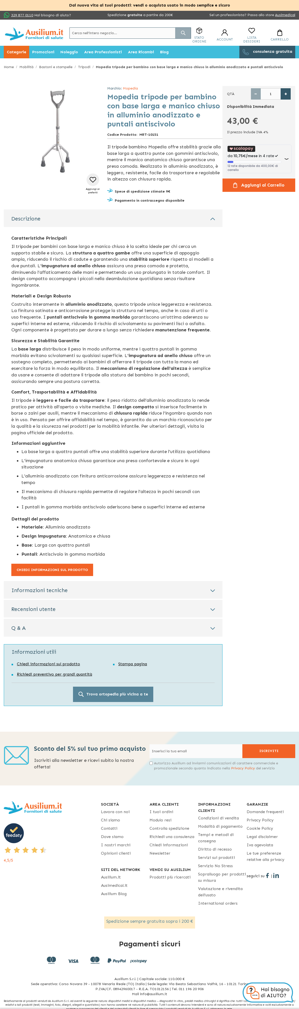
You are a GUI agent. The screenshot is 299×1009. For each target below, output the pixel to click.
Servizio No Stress (215, 865)
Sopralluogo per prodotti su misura (222, 877)
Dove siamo (112, 836)
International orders (218, 903)
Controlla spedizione (169, 828)
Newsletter (160, 853)
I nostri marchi (115, 845)
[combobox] (130, 33)
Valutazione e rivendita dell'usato (220, 891)
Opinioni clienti (116, 853)
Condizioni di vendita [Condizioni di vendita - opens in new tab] (218, 818)
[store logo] (34, 33)
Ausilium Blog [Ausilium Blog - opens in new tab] (114, 893)
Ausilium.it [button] (111, 877)
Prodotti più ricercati (170, 877)
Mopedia (130, 88)
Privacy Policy (243, 768)
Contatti (109, 828)
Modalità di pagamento (220, 826)
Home (9, 67)
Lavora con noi (115, 811)
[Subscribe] (268, 751)
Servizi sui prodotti (216, 857)
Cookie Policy (260, 828)
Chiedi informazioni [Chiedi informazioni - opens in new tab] (169, 845)
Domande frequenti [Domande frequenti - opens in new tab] (265, 811)
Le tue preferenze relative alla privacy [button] (265, 856)
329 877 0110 (22, 15)
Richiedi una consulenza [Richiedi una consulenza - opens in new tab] (172, 836)
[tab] (113, 218)
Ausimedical (285, 15)
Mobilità (26, 67)
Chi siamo (110, 820)
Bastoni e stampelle (55, 67)
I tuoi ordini (161, 811)
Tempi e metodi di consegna (216, 837)
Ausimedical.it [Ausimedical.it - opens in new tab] (114, 885)
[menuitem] (16, 52)
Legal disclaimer (262, 836)
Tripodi (84, 67)
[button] (93, 183)
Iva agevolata (260, 845)
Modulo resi (160, 820)
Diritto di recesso (215, 849)
